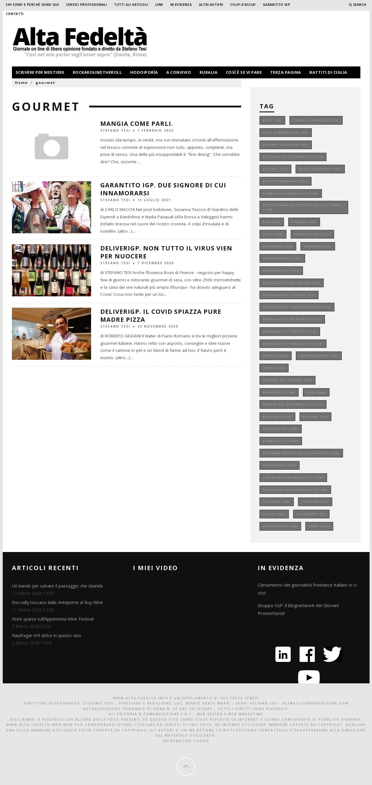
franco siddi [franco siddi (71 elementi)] (312, 234)
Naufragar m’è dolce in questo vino (46, 635)
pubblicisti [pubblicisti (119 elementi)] (281, 441)
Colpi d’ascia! (243, 4)
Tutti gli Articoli (131, 4)
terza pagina (285, 72)
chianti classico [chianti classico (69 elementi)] (285, 145)
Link (159, 4)
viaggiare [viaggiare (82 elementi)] (311, 514)
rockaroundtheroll (97, 72)
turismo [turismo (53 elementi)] (315, 502)
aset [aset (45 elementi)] (272, 120)
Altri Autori (211, 4)
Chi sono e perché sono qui (32, 4)
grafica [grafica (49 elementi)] (275, 356)
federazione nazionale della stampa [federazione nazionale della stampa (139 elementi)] (302, 207)
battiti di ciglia (328, 72)
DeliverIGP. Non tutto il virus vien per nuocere (166, 252)
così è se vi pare (244, 72)
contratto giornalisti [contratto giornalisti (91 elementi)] (293, 157)
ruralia (209, 72)
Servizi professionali (86, 4)
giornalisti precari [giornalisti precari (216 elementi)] (290, 331)
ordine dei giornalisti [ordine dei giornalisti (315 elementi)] (293, 404)
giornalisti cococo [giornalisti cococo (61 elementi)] (289, 295)
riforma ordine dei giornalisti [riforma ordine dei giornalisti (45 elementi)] (301, 453)
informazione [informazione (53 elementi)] (318, 356)
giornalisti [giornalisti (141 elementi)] (281, 270)
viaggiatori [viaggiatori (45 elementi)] (280, 526)
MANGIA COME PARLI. (136, 123)
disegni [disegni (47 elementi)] (275, 169)
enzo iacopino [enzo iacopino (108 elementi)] (320, 169)
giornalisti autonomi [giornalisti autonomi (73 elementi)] (291, 283)
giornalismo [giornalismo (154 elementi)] (282, 258)
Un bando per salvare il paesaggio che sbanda (57, 586)
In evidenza (181, 4)
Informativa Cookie (186, 741)
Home (21, 82)
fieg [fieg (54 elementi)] (272, 222)
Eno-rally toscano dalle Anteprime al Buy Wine (57, 602)
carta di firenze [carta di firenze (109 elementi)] (316, 120)
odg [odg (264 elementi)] (316, 392)
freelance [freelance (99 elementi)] (278, 246)
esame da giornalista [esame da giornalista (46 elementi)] (291, 193)
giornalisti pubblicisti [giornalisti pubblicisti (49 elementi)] (293, 344)
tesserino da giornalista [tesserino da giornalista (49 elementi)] (295, 490)
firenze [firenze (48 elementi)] (304, 222)
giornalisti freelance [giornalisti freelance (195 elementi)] (292, 319)
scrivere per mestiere (40, 72)
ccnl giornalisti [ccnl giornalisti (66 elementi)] (285, 132)
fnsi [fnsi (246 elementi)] (273, 234)
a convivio (178, 72)
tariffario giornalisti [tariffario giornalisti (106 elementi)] (293, 477)
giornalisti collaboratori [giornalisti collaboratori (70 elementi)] (297, 307)
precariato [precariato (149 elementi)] (280, 429)
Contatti (15, 14)
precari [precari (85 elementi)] (315, 417)
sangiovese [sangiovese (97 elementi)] (279, 465)
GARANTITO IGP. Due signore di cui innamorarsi (163, 189)
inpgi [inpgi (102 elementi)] (274, 368)
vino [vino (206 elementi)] (319, 526)
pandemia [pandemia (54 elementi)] (277, 417)
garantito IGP (276, 4)
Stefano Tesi (115, 130)
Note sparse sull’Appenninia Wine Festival (53, 619)
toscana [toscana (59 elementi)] (276, 502)
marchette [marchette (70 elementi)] (279, 392)
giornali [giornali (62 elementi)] (318, 246)
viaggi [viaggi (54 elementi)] (274, 514)
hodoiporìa (144, 72)
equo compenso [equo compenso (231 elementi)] (285, 181)
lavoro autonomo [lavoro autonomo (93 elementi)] (287, 380)
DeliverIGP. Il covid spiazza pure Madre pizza (160, 315)
